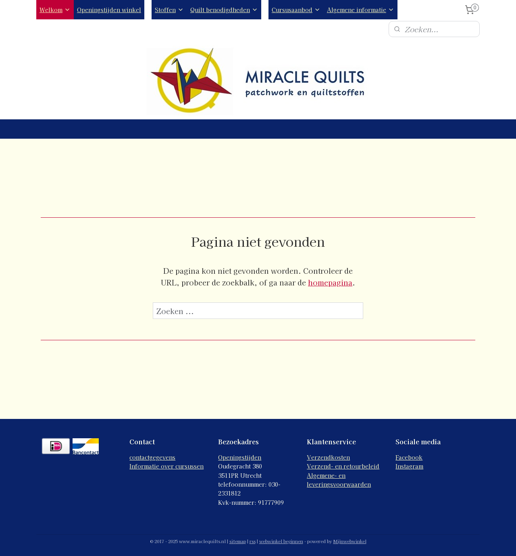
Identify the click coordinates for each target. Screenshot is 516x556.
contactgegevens (152, 457)
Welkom (55, 10)
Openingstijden (239, 457)
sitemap (237, 541)
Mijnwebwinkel (349, 541)
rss (253, 541)
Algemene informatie (360, 10)
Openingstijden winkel (109, 10)
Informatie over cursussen (166, 466)
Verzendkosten (328, 457)
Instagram (409, 466)
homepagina (330, 282)
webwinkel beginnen (281, 541)
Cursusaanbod (296, 10)
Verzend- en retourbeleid (343, 466)
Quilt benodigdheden (224, 10)
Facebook (408, 457)
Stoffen (169, 10)
